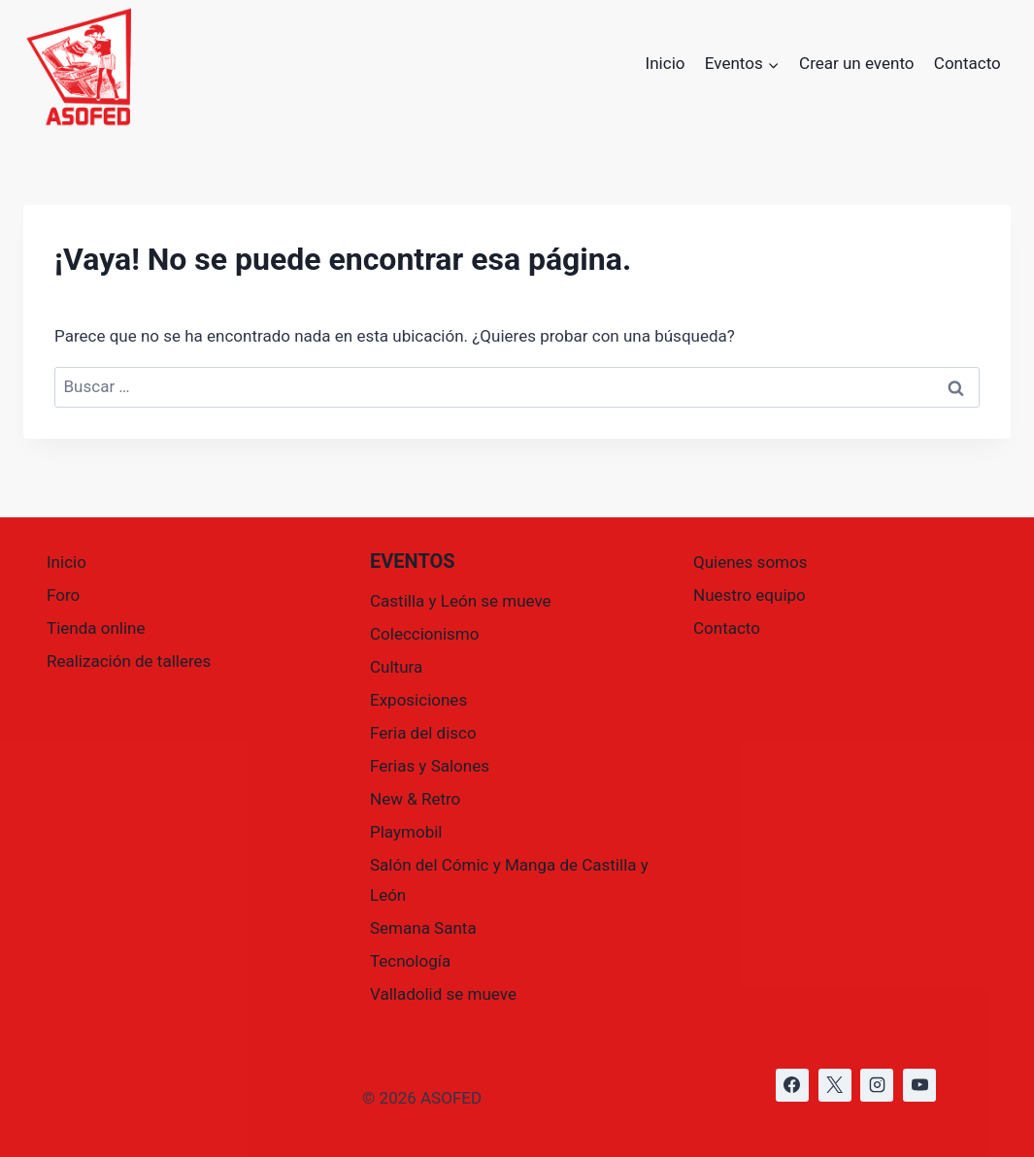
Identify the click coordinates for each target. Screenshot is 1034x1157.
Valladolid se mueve (443, 994)
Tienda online (96, 628)
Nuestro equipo (749, 595)
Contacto (967, 63)
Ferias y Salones (429, 766)
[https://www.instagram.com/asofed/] (876, 1085)
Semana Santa (423, 928)
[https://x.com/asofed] (834, 1085)
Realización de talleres (129, 661)
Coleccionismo (424, 634)
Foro (63, 595)
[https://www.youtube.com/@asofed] (919, 1085)
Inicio (665, 63)
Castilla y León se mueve (460, 601)
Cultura (396, 667)
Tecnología (410, 961)
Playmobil (406, 832)
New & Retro (415, 799)
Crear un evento (856, 63)
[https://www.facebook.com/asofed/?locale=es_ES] (792, 1085)
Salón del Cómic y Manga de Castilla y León (509, 880)
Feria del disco (423, 733)
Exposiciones (418, 700)
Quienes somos (750, 562)
